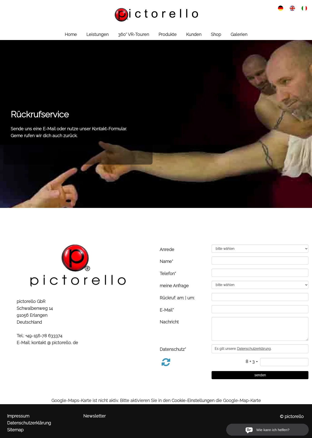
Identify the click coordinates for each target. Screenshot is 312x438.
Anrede (167, 249)
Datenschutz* (173, 349)
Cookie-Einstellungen (193, 400)
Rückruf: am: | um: (177, 297)
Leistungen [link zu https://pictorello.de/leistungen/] (97, 34)
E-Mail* (167, 309)
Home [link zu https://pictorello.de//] (71, 34)
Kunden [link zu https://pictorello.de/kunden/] (193, 34)
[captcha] (284, 362)
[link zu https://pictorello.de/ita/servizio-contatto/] (304, 7)
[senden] (260, 375)
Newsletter (94, 415)
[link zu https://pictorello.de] (156, 14)
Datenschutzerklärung (29, 422)
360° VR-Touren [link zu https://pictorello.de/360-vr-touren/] (133, 34)
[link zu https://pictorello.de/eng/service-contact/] (292, 7)
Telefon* (168, 273)
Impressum (18, 415)
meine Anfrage (174, 285)
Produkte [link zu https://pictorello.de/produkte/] (167, 34)
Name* (166, 261)
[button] (165, 362)
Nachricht (169, 321)
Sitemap (15, 429)
